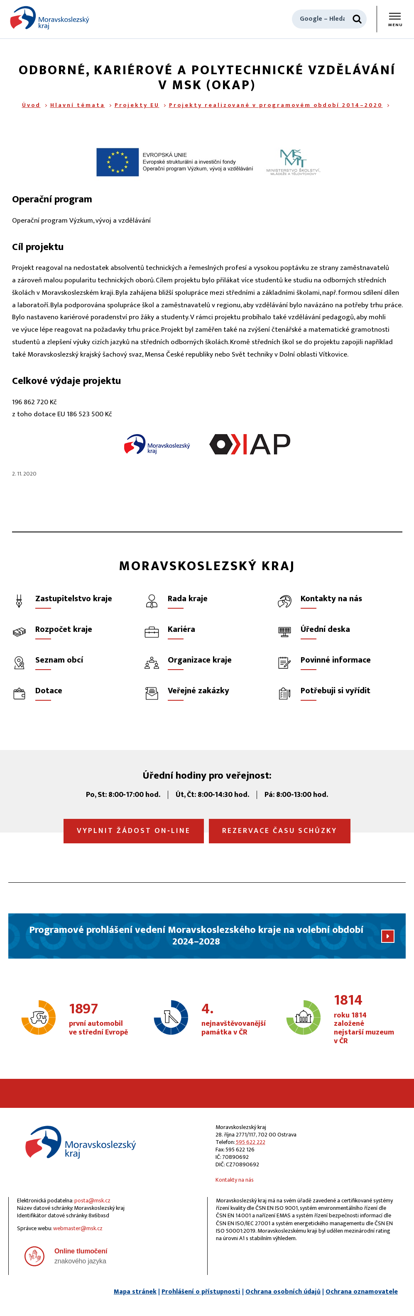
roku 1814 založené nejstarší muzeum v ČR (364, 1019)
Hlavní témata (77, 105)
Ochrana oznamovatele (362, 1291)
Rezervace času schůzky (279, 831)
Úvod (31, 105)
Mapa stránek (135, 1291)
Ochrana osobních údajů (283, 1291)
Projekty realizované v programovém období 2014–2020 (276, 105)
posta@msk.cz (92, 1200)
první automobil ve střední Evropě (99, 1019)
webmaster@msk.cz (78, 1228)
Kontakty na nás (235, 1180)
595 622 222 (250, 1142)
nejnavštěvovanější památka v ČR (233, 1019)
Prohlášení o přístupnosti (201, 1291)
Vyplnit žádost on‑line (134, 831)
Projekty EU (137, 105)
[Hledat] (357, 19)
